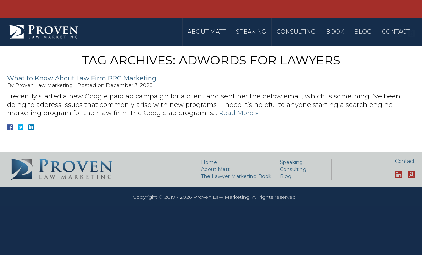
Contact (396, 31)
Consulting (296, 31)
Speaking (251, 31)
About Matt (207, 31)
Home (209, 162)
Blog (363, 31)
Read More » (238, 113)
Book (335, 31)
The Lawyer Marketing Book (236, 176)
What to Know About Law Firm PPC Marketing (81, 78)
